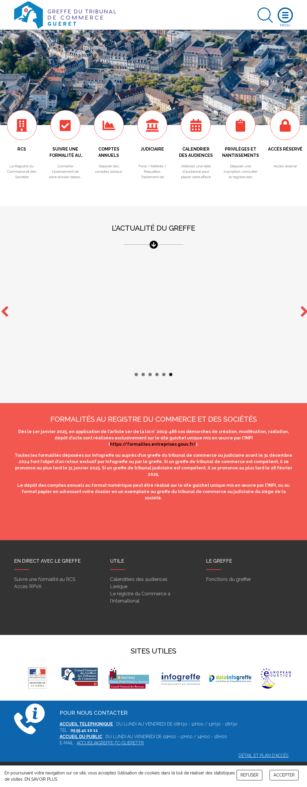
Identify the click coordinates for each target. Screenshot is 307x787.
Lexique (118, 575)
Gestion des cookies (196, 762)
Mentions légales (135, 762)
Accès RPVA (28, 575)
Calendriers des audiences (139, 567)
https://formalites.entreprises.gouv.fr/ (153, 432)
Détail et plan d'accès (263, 743)
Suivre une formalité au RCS (45, 567)
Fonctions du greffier (228, 567)
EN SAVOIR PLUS (41, 779)
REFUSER (249, 775)
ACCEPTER (284, 775)
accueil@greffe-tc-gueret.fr (110, 731)
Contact (163, 762)
